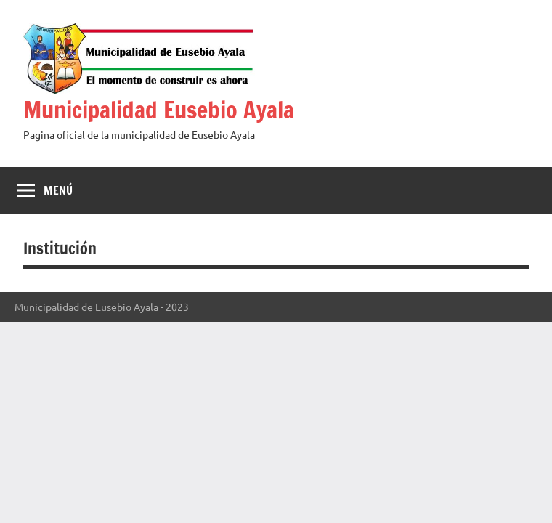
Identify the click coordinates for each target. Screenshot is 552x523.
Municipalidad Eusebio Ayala (158, 109)
